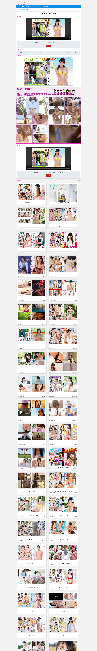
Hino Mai (36, 42)
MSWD (59, 2)
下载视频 (48, 45)
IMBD (27, 9)
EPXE (80, 2)
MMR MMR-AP (69, 2)
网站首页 (23, 9)
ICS (56, 2)
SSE (61, 2)
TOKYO (64, 2)
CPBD (74, 2)
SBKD (77, 2)
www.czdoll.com (58, 628)
